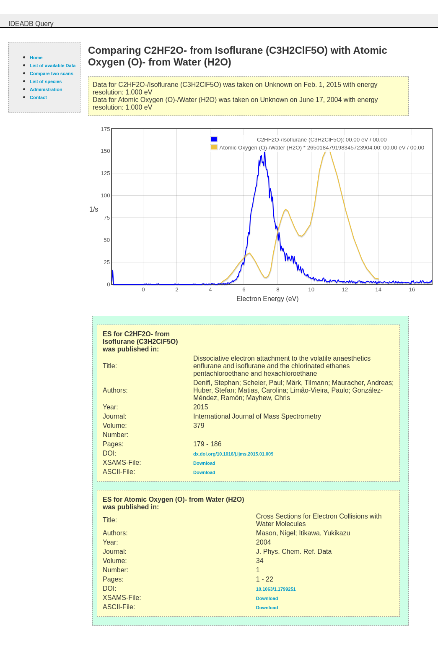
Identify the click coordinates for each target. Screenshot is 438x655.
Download (204, 463)
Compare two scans (51, 73)
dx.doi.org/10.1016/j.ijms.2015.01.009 (233, 453)
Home (36, 57)
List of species (46, 81)
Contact (38, 97)
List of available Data (52, 65)
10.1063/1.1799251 (276, 589)
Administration (46, 89)
